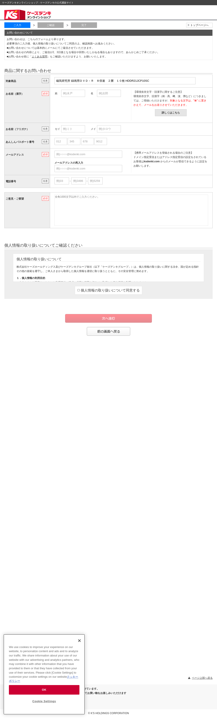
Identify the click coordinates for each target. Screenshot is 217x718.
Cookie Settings (44, 701)
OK (44, 689)
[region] (44, 674)
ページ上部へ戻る (202, 677)
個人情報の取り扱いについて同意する (108, 290)
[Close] (79, 640)
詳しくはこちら (171, 112)
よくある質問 (39, 56)
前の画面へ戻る (108, 331)
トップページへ (199, 25)
